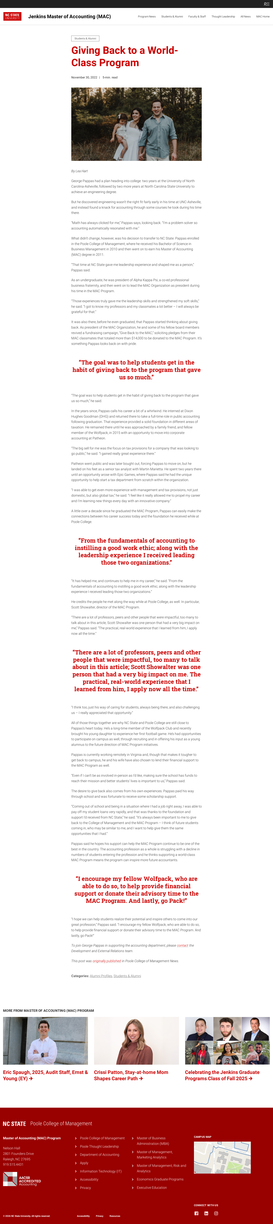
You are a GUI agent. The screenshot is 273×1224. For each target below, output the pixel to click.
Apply (84, 1163)
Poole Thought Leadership (99, 1146)
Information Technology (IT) (101, 1171)
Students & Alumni (172, 16)
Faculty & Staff (197, 16)
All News (246, 16)
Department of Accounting (99, 1155)
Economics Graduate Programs (160, 1179)
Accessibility (89, 1179)
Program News (147, 16)
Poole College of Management (102, 1138)
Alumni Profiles (101, 976)
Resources (115, 1216)
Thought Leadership (223, 16)
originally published (107, 961)
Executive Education (152, 1188)
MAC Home (263, 16)
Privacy (85, 1188)
